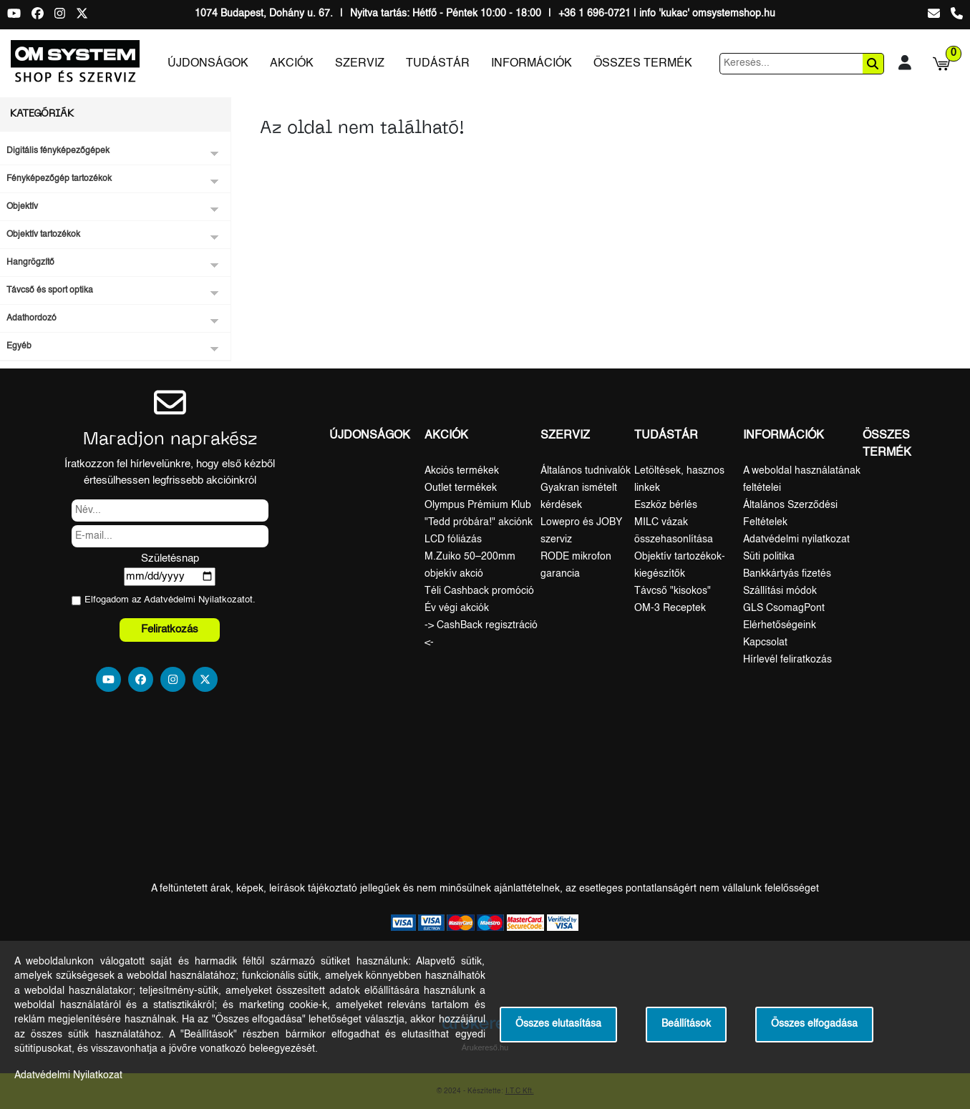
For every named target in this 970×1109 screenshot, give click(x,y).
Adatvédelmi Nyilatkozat (194, 600)
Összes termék (642, 63)
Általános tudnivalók (585, 471)
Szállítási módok (780, 591)
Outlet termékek (461, 488)
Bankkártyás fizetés (787, 574)
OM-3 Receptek (670, 608)
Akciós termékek (462, 471)
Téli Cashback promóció (479, 591)
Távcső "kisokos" (672, 591)
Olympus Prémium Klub (478, 505)
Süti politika (769, 557)
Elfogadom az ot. (170, 600)
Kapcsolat (765, 642)
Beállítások (686, 1024)
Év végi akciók (457, 608)
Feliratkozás (169, 629)
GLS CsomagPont (784, 608)
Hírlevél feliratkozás (787, 660)
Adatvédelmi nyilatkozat (796, 539)
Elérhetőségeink (779, 625)
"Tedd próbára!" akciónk (479, 522)
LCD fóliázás (453, 539)
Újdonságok (208, 63)
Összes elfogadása (814, 1024)
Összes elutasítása (558, 1024)
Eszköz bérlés (665, 505)
